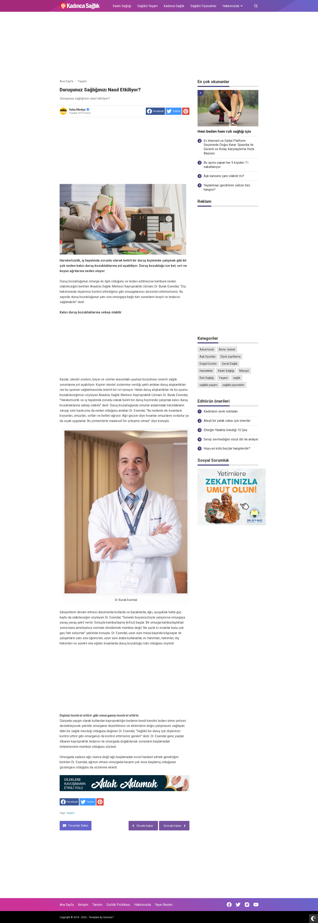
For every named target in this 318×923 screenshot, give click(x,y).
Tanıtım (97, 905)
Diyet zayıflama (231, 356)
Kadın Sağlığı (122, 6)
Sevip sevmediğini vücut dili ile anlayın (231, 439)
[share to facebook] (155, 111)
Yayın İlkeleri (164, 905)
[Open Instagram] (247, 904)
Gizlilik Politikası (118, 905)
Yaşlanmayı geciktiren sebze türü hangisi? (227, 187)
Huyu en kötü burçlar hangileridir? (227, 448)
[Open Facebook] (229, 904)
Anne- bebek (227, 349)
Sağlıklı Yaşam (147, 6)
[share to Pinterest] (185, 111)
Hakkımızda (142, 905)
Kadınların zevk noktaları (221, 411)
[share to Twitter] (173, 111)
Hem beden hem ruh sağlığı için (224, 131)
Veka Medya (79, 109)
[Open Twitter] (238, 904)
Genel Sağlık (229, 363)
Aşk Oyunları (208, 356)
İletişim (83, 905)
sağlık (236, 377)
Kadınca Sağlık (174, 6)
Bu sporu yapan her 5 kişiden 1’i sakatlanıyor (226, 165)
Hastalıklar (206, 370)
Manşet (244, 370)
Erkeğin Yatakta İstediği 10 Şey (225, 430)
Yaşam (70, 813)
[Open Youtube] (256, 904)
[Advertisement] (159, 46)
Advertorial (207, 349)
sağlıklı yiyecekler (233, 385)
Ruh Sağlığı (207, 377)
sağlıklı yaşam (208, 385)
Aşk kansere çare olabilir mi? (224, 176)
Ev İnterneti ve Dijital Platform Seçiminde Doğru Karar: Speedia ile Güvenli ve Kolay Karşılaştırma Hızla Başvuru (229, 147)
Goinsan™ (108, 917)
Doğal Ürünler (208, 363)
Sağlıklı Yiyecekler (203, 6)
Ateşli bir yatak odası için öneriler (227, 421)
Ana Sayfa (67, 905)
